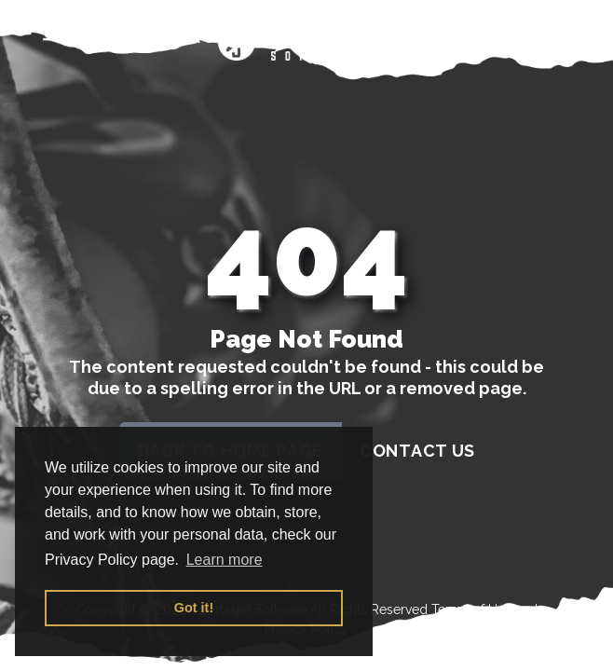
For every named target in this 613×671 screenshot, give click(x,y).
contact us (417, 450)
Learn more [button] (224, 560)
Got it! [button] (193, 607)
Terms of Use (471, 609)
